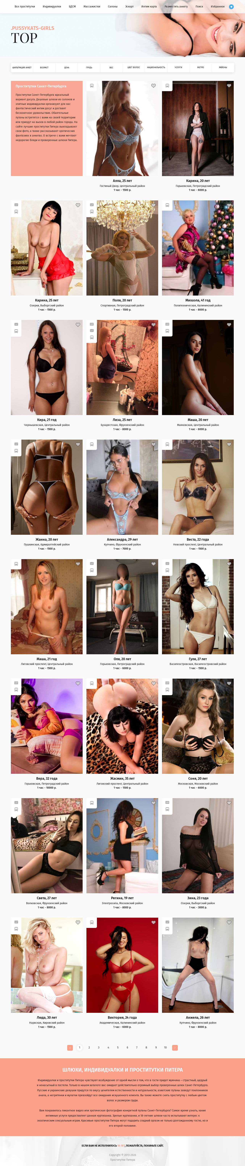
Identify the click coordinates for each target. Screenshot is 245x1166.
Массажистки (92, 6)
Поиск (199, 6)
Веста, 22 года (198, 540)
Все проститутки (25, 6)
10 (165, 1047)
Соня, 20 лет (198, 779)
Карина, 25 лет (46, 300)
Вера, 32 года (46, 779)
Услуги (178, 67)
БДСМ (72, 6)
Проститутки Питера (122, 1159)
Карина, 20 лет (198, 181)
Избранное (218, 6)
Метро (200, 67)
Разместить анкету (176, 6)
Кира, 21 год (46, 420)
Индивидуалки (52, 6)
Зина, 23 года (198, 898)
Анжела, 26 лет (198, 1018)
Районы (223, 67)
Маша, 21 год (47, 659)
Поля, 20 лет (122, 300)
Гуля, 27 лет (198, 659)
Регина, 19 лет (122, 898)
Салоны (113, 6)
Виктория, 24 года (122, 1018)
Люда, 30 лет (47, 1018)
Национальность (156, 67)
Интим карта (149, 6)
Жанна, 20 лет (47, 540)
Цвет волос (133, 67)
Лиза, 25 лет (122, 420)
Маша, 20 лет (198, 420)
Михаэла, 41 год (197, 300)
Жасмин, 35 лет (122, 779)
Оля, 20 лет (122, 659)
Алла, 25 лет (122, 181)
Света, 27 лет (47, 898)
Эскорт (129, 6)
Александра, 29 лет (122, 540)
